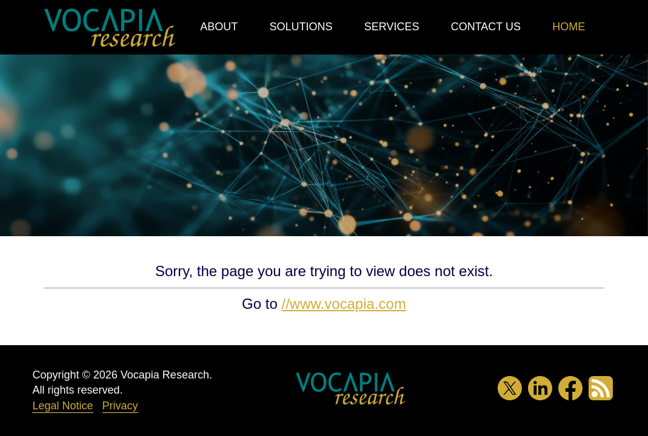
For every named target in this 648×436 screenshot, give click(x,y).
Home (568, 27)
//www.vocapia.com (343, 304)
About (219, 27)
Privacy (120, 406)
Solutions (301, 27)
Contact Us (486, 27)
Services (391, 27)
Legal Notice (62, 406)
